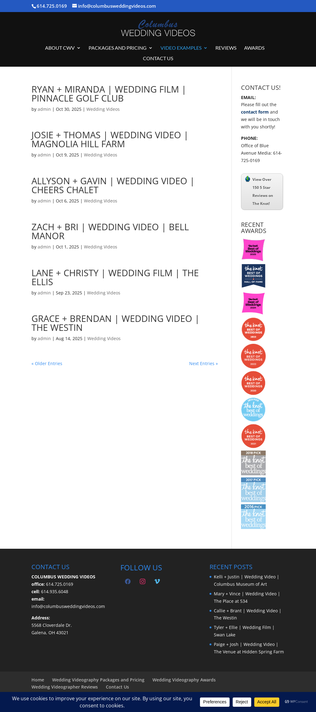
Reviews (225, 48)
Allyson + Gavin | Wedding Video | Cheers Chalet (113, 185)
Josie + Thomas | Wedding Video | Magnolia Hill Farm (110, 139)
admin (44, 109)
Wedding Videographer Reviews (64, 687)
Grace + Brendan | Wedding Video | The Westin (115, 322)
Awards (254, 48)
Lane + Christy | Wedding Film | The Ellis (115, 277)
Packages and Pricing (118, 48)
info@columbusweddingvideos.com (68, 606)
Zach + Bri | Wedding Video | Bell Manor (110, 231)
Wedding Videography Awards (184, 680)
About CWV (60, 48)
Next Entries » (203, 363)
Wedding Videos (103, 109)
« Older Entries (46, 363)
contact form (255, 112)
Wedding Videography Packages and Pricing (98, 680)
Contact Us (158, 58)
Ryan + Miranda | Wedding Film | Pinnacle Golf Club (108, 93)
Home (37, 680)
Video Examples (181, 48)
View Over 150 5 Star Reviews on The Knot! (259, 191)
